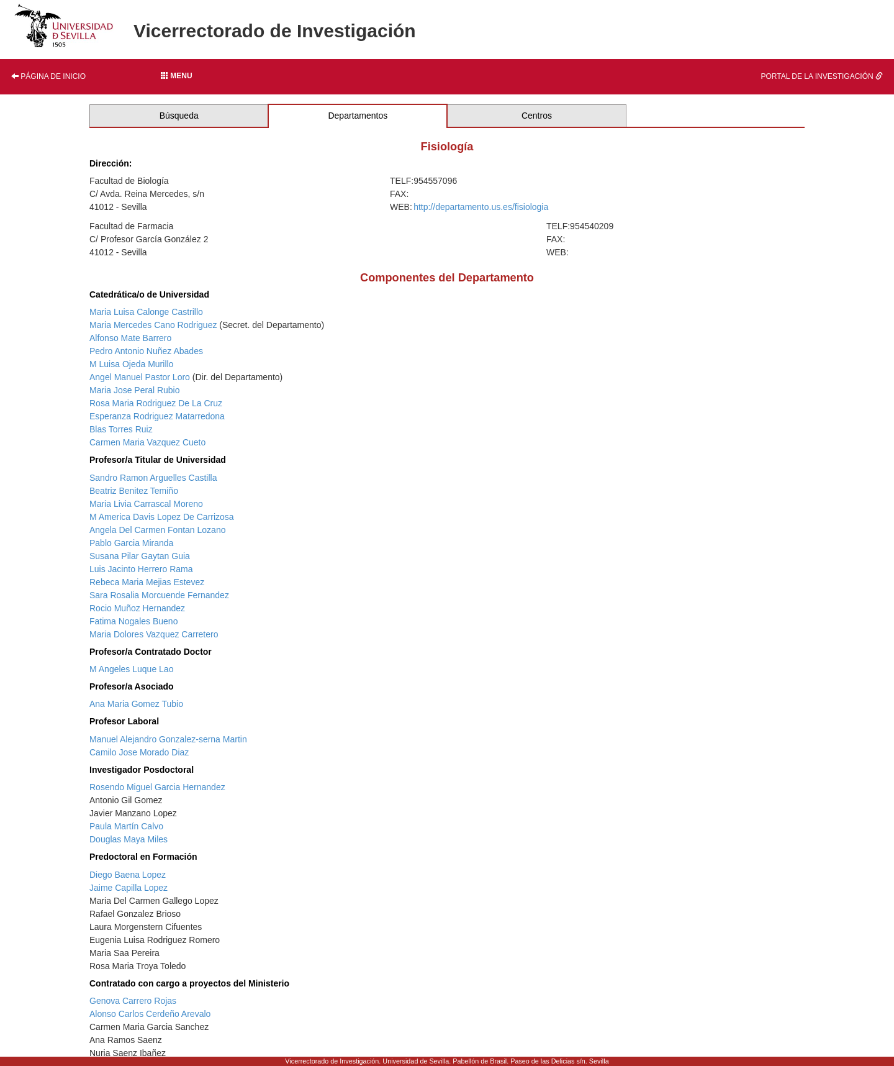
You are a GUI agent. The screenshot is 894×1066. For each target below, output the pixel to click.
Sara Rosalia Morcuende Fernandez (159, 595)
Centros (537, 116)
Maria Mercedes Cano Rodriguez (153, 325)
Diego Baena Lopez (127, 875)
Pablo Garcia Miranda (131, 543)
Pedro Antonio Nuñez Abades (146, 351)
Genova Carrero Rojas (132, 1001)
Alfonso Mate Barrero (130, 338)
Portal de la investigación (822, 76)
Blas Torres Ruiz (121, 429)
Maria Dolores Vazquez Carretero (154, 634)
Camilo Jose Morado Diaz (139, 752)
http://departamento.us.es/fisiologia (480, 207)
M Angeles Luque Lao (131, 669)
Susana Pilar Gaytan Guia (139, 556)
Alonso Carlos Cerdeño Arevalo (149, 1014)
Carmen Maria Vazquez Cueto (147, 442)
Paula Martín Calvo (126, 826)
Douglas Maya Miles (128, 839)
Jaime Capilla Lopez (128, 888)
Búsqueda (179, 116)
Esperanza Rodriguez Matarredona (157, 416)
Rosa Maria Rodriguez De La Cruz (155, 403)
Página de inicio (48, 76)
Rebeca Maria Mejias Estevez (146, 582)
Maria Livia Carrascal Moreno (146, 504)
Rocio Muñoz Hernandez (137, 608)
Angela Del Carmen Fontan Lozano (157, 530)
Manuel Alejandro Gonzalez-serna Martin (168, 739)
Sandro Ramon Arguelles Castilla (153, 478)
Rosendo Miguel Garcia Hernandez (157, 787)
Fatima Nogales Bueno (133, 621)
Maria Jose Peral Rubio (134, 390)
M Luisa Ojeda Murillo (131, 364)
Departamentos (357, 116)
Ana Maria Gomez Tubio (136, 704)
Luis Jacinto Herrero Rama (141, 569)
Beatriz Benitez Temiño (133, 491)
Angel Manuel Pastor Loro (139, 377)
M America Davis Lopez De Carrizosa (161, 517)
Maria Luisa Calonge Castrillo (146, 312)
